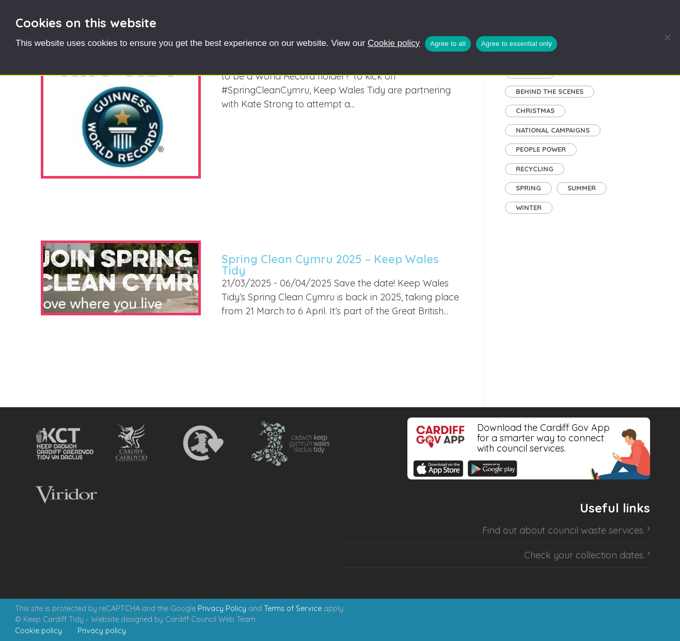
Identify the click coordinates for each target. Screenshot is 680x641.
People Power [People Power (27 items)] (541, 149)
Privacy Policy (222, 608)
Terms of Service (293, 608)
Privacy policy (101, 630)
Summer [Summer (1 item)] (581, 188)
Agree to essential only (516, 43)
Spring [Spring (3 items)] (528, 188)
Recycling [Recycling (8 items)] (535, 169)
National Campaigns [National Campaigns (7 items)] (553, 130)
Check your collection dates (583, 555)
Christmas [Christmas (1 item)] (535, 110)
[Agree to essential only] (667, 37)
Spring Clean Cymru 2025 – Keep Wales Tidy (330, 264)
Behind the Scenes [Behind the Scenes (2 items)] (549, 91)
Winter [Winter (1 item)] (529, 207)
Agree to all (448, 43)
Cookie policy (394, 43)
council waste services (595, 530)
